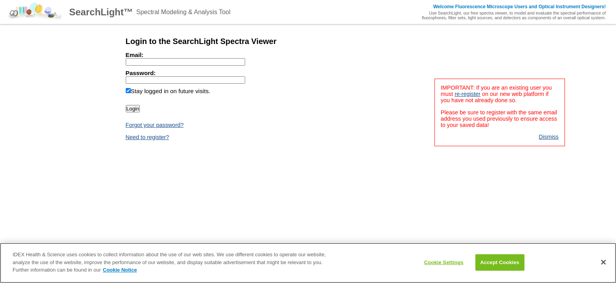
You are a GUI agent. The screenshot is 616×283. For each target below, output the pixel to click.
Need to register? (147, 137)
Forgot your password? (155, 125)
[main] (308, 263)
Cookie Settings (444, 262)
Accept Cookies (499, 262)
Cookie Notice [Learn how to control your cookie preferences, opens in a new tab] (120, 270)
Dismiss (549, 137)
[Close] (603, 262)
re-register (467, 94)
